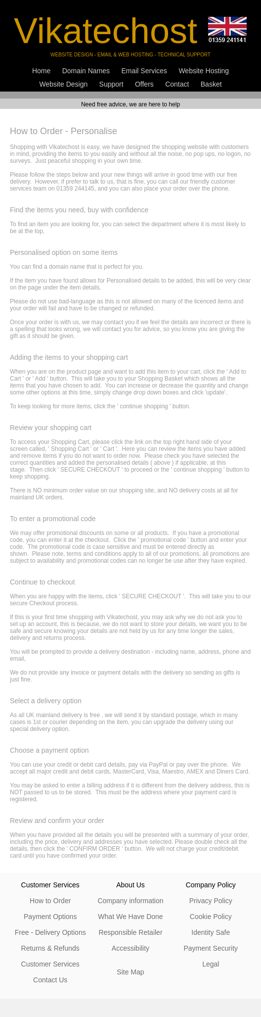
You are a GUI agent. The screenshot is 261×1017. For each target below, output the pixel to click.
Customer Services (50, 964)
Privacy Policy (210, 901)
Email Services (144, 71)
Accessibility (130, 948)
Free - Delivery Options (50, 932)
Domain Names (86, 71)
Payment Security (210, 948)
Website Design (63, 84)
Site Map (130, 972)
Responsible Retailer (130, 932)
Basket (211, 84)
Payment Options (50, 916)
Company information (130, 901)
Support (111, 84)
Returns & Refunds (50, 948)
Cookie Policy (211, 916)
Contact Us (50, 980)
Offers (144, 84)
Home (41, 71)
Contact (177, 84)
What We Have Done (130, 916)
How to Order (50, 901)
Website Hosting (203, 71)
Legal (210, 964)
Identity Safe (210, 932)
